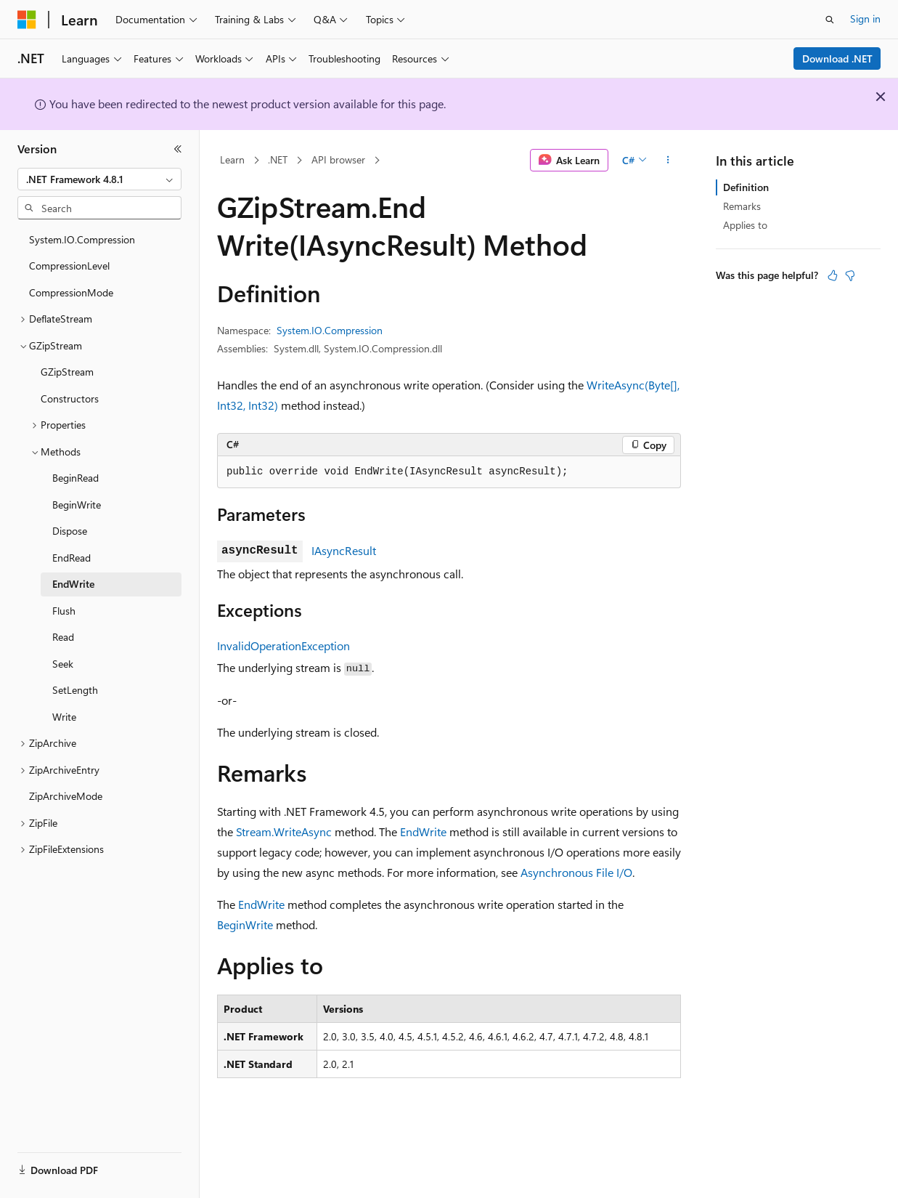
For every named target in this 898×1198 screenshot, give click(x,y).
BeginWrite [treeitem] (76, 504)
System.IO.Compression (330, 330)
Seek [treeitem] (62, 664)
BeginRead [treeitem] (75, 478)
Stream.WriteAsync (284, 831)
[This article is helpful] (832, 275)
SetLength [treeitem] (75, 690)
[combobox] (99, 179)
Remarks (742, 206)
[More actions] (668, 160)
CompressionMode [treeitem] (71, 292)
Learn (232, 159)
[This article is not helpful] (850, 275)
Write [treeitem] (64, 717)
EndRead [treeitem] (71, 557)
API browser (338, 159)
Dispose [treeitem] (69, 531)
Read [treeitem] (63, 637)
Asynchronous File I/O (576, 872)
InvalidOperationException (283, 645)
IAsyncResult (343, 550)
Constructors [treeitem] (70, 398)
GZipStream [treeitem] (67, 372)
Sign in (865, 18)
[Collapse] (178, 149)
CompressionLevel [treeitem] (69, 265)
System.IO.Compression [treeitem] (82, 239)
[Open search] (829, 20)
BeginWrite (245, 924)
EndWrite (423, 831)
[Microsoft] (26, 19)
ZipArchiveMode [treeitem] (65, 796)
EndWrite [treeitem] (73, 584)
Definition (746, 187)
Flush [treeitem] (63, 611)
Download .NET (837, 58)
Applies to (745, 225)
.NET (277, 159)
